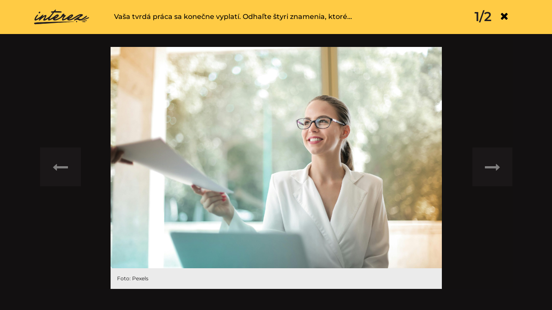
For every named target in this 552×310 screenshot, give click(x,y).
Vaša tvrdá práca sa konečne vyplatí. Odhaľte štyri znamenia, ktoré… (233, 16)
